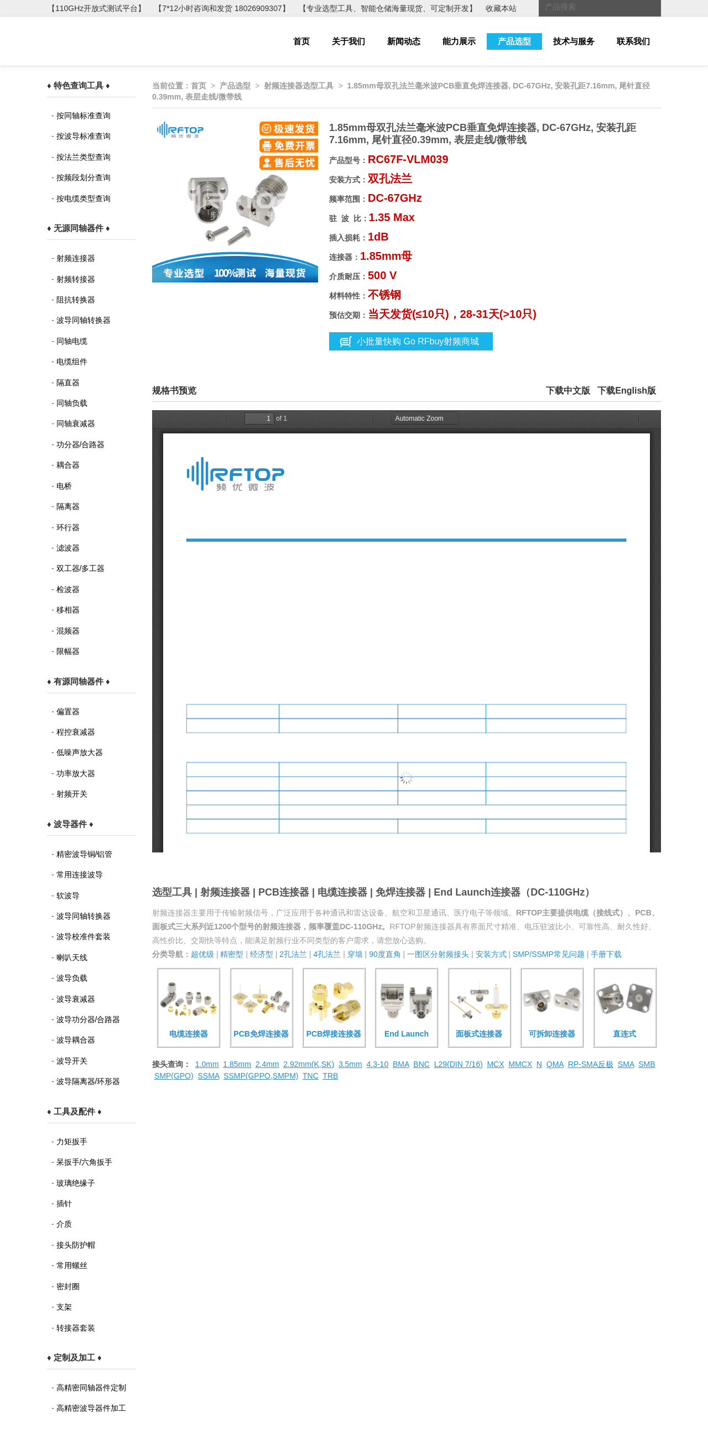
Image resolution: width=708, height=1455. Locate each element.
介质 (64, 1224)
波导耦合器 (75, 1039)
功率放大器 (75, 773)
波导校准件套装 (83, 936)
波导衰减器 (75, 999)
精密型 (231, 954)
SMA (626, 1064)
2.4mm (267, 1064)
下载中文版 (568, 390)
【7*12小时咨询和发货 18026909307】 (221, 8)
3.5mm (350, 1064)
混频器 (68, 630)
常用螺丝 (71, 1265)
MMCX (520, 1064)
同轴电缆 (71, 341)
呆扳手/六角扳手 (84, 1162)
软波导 (68, 895)
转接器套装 (75, 1327)
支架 (64, 1306)
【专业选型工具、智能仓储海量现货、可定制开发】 (388, 8)
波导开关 (71, 1060)
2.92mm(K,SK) (308, 1064)
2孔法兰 (293, 954)
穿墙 (355, 954)
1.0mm (207, 1064)
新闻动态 (403, 41)
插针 (64, 1203)
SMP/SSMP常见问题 (549, 954)
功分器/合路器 (80, 444)
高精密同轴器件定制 (91, 1387)
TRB (330, 1075)
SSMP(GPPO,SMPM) (260, 1075)
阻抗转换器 (75, 299)
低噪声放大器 (79, 752)
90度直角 (385, 954)
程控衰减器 (75, 732)
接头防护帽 (75, 1245)
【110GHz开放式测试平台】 (96, 8)
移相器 (68, 609)
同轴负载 (71, 403)
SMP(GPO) (174, 1075)
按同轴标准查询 (83, 115)
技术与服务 (574, 41)
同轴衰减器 (75, 423)
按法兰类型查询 (83, 157)
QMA (555, 1064)
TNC (311, 1075)
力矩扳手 (71, 1141)
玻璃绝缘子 (75, 1183)
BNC (421, 1064)
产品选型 (514, 41)
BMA (401, 1064)
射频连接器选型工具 (299, 85)
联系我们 (633, 41)
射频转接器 (75, 279)
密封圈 (68, 1286)
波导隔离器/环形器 (88, 1081)
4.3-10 (377, 1064)
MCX (495, 1064)
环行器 (68, 527)
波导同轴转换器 (83, 320)
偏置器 (68, 711)
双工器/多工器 (80, 568)
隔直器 (68, 382)
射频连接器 (75, 258)
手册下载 (606, 954)
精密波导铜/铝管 (84, 854)
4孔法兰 (327, 954)
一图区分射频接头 (438, 954)
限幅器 (68, 651)
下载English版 (626, 390)
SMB (646, 1064)
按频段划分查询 (83, 177)
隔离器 (68, 506)
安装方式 (491, 954)
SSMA (208, 1075)
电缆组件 (71, 361)
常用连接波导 (79, 874)
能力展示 (459, 41)
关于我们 (348, 41)
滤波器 (68, 547)
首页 (301, 41)
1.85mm (237, 1064)
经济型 (261, 954)
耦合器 (68, 464)
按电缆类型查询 (83, 198)
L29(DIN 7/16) (458, 1064)
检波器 (68, 589)
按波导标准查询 (83, 136)
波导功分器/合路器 (88, 1019)
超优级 (202, 954)
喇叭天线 (71, 957)
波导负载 (71, 978)
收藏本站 (501, 8)
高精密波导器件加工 (91, 1408)
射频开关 (71, 793)
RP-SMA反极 (590, 1064)
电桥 (64, 485)
